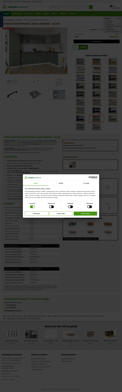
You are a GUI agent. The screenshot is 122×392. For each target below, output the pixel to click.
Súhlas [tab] (35, 183)
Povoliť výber (61, 213)
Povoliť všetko (85, 213)
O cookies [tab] (86, 183)
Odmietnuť (36, 213)
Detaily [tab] (61, 183)
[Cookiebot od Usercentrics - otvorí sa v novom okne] (89, 177)
